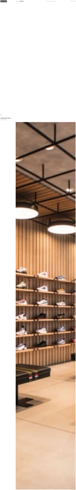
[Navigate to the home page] (3, 1)
